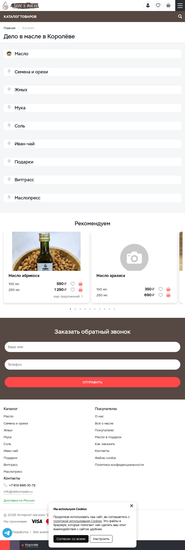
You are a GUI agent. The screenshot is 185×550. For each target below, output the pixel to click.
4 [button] (85, 309)
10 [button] (114, 309)
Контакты (102, 451)
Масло (8, 416)
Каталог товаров (22, 16)
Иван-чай (11, 451)
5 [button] (90, 309)
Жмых (8, 430)
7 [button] (100, 309)
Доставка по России (19, 500)
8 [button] (105, 309)
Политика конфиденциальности (119, 465)
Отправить (93, 382)
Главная (9, 28)
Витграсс (11, 465)
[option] (46, 268)
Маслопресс (13, 472)
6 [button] (95, 309)
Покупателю (104, 430)
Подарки (10, 458)
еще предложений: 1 (68, 296)
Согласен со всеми (71, 539)
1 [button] (70, 309)
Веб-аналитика (43, 532)
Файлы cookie (105, 458)
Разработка (20, 532)
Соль (7, 444)
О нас (99, 416)
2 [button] (75, 309)
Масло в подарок (108, 437)
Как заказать (105, 444)
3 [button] (80, 309)
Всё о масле (104, 423)
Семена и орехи (16, 423)
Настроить (101, 539)
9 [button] (110, 309)
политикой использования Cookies (77, 521)
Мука (7, 437)
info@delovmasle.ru (18, 492)
